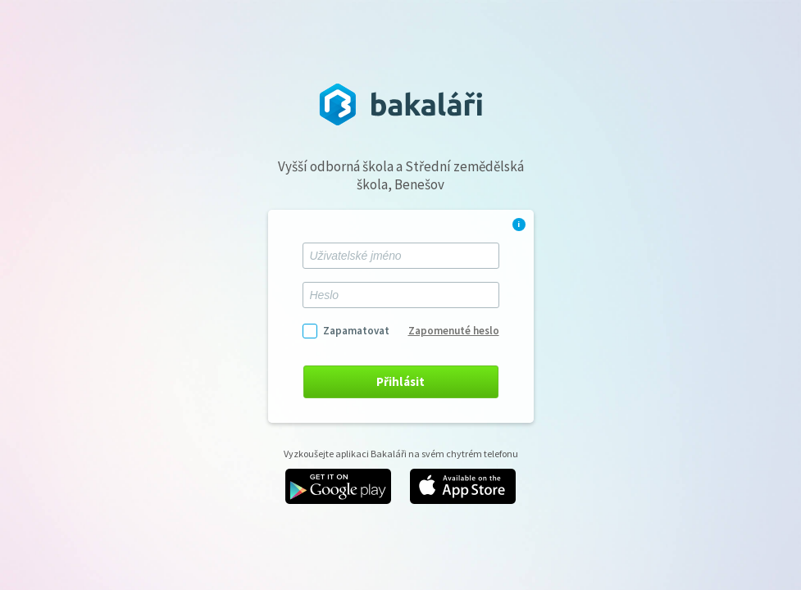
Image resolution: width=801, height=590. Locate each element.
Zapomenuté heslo (453, 331)
